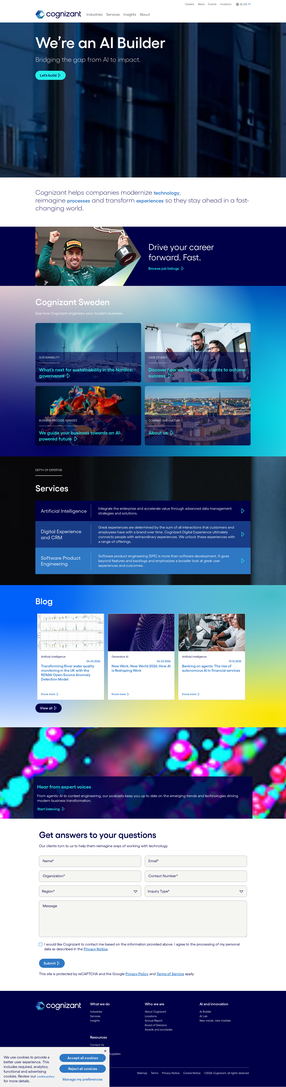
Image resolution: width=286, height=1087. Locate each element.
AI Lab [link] (203, 1016)
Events (212, 4)
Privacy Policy (136, 974)
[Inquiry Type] (196, 891)
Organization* (54, 876)
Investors (225, 4)
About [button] (145, 14)
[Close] (105, 1051)
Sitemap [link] (142, 1073)
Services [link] (95, 1016)
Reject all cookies (82, 1069)
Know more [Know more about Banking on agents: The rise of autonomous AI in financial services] (189, 694)
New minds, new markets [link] (215, 1020)
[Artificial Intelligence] (242, 510)
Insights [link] (95, 1020)
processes (82, 200)
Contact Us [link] (97, 1044)
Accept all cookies (82, 1058)
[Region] (90, 891)
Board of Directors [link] (156, 1024)
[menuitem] (189, 4)
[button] (243, 4)
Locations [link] (151, 1016)
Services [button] (113, 14)
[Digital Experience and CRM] (242, 534)
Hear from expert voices (64, 786)
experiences (162, 200)
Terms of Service (170, 974)
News (201, 4)
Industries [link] (96, 1011)
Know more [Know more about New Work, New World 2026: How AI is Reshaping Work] (119, 694)
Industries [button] (94, 14)
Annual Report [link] (153, 1020)
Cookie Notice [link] (191, 1073)
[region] (54, 1067)
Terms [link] (154, 1073)
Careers (189, 4)
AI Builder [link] (205, 1011)
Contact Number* (163, 876)
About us (158, 432)
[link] (58, 14)
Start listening (48, 809)
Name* (48, 861)
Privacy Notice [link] (170, 1073)
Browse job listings (163, 268)
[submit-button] (52, 963)
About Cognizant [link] (155, 1011)
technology (171, 192)
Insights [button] (129, 14)
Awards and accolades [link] (158, 1029)
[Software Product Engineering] (242, 561)
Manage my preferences (83, 1079)
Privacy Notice (96, 949)
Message (50, 906)
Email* (153, 861)
